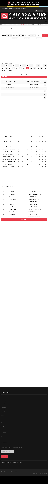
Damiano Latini (13, 199)
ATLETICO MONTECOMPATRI (34, 81)
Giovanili (3, 415)
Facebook (3, 432)
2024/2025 (15, 35)
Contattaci (11, 471)
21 (27, 68)
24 (38, 68)
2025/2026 (9, 35)
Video (2, 422)
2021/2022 (33, 35)
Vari (2, 417)
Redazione (23, 8)
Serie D (2, 413)
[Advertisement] (18, 50)
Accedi (6, 8)
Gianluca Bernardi (13, 211)
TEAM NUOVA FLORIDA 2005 (34, 94)
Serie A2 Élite (4, 401)
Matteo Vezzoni (13, 214)
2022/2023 (27, 35)
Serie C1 (3, 409)
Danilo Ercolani (13, 201)
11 (38, 65)
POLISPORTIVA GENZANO (34, 87)
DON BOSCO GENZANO (9, 90)
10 (34, 65)
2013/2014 (39, 38)
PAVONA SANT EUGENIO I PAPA (33, 194)
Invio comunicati (17, 8)
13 (45, 65)
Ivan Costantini (13, 216)
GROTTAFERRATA (9, 87)
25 (41, 68)
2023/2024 (21, 35)
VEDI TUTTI (24, 219)
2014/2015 (33, 38)
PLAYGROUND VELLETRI (9, 94)
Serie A (2, 399)
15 (6, 68)
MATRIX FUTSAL (34, 90)
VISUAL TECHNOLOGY (34, 97)
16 (9, 68)
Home (2, 398)
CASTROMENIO (8, 146)
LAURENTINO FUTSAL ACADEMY (33, 209)
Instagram (4, 437)
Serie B (2, 405)
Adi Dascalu (13, 206)
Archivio (10, 8)
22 (31, 68)
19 (20, 68)
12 (41, 65)
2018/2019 (9, 38)
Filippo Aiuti (13, 209)
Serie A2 (3, 403)
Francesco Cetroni (13, 196)
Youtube (3, 436)
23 (34, 68)
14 (2, 68)
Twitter (3, 434)
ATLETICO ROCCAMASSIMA (9, 81)
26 (45, 68)
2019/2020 (45, 35)
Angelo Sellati (13, 194)
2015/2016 (27, 38)
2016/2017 (21, 38)
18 (16, 68)
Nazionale (3, 420)
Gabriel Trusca (13, 204)
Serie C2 (3, 411)
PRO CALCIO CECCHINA (9, 97)
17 (13, 68)
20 (24, 68)
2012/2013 (45, 38)
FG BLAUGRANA (34, 84)
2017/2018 (15, 38)
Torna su (16, 471)
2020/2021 (39, 35)
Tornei (2, 418)
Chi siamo (6, 471)
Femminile (3, 407)
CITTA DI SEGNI (9, 84)
